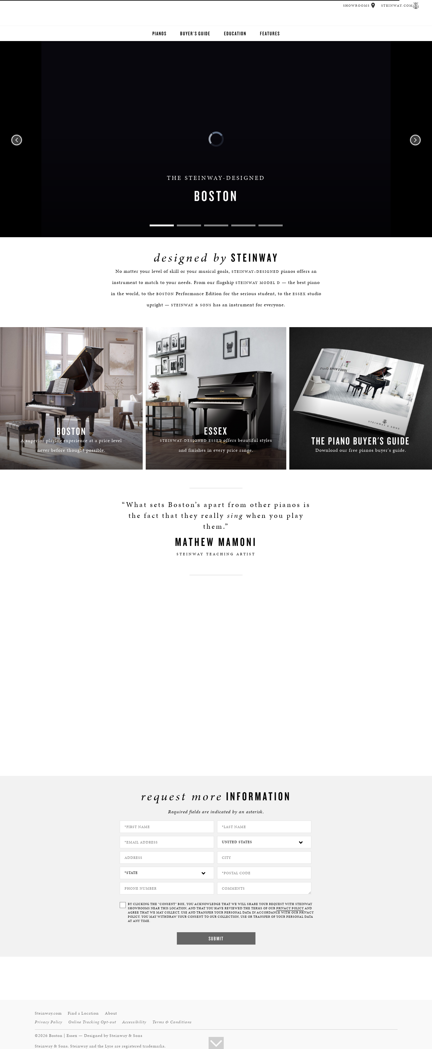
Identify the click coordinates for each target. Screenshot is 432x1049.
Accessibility (134, 1022)
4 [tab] (243, 225)
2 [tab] (189, 225)
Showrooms (356, 5)
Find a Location (83, 1013)
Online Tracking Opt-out (92, 1022)
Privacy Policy (48, 1022)
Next (415, 140)
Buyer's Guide (195, 33)
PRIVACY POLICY (290, 908)
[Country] (264, 842)
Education (235, 33)
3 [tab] (216, 225)
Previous (17, 140)
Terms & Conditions (172, 1022)
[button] (373, 5)
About (111, 1013)
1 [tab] (162, 225)
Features (270, 33)
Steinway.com (397, 5)
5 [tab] (270, 225)
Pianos (159, 33)
